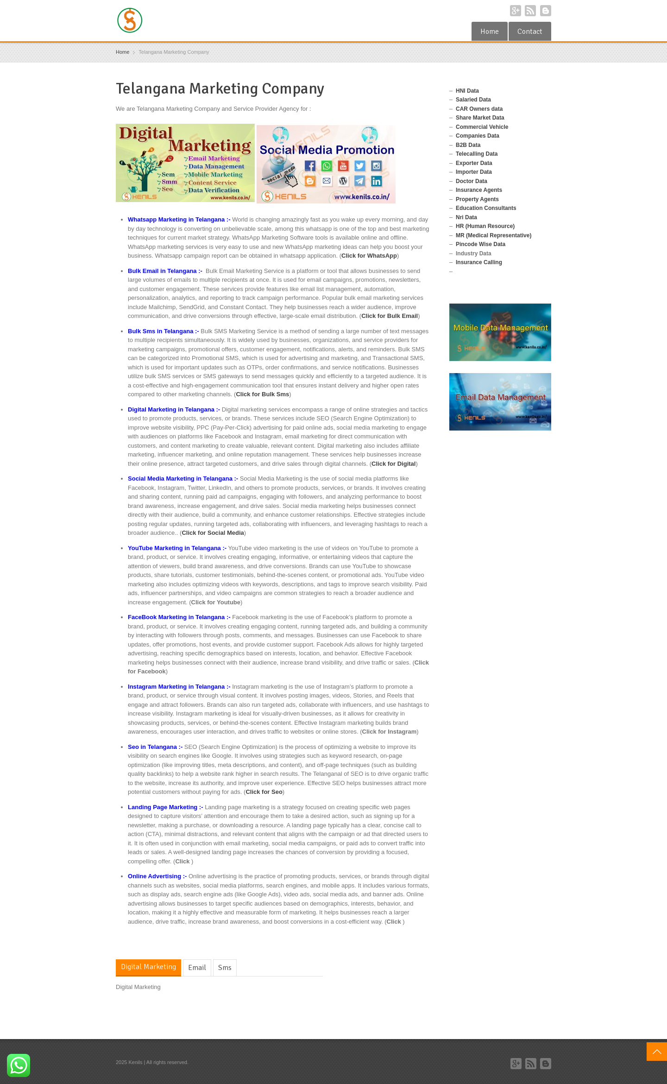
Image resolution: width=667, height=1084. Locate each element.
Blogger (545, 10)
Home (489, 31)
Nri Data (466, 217)
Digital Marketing (148, 966)
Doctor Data (471, 181)
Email (197, 967)
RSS (530, 10)
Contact (529, 31)
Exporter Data (474, 163)
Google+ (515, 10)
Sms (225, 967)
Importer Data (474, 172)
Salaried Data (473, 99)
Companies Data (477, 136)
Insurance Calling (479, 262)
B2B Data (468, 145)
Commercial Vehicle (482, 127)
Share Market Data (480, 117)
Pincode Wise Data (480, 244)
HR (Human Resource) (485, 226)
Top (657, 1051)
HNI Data (467, 91)
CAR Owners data (479, 109)
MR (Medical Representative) (493, 235)
